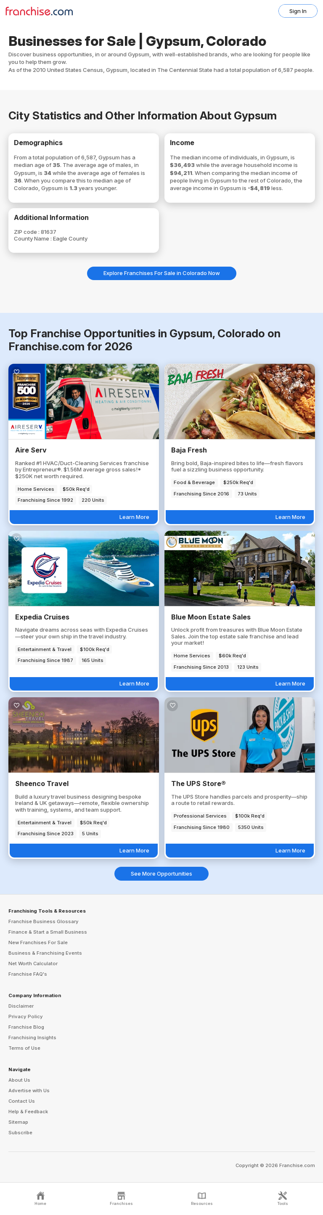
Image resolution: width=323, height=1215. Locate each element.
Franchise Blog (26, 1027)
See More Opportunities (161, 873)
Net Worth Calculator (33, 963)
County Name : (33, 238)
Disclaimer (21, 1006)
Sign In (298, 11)
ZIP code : (27, 231)
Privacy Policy (25, 1016)
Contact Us (21, 1101)
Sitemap (18, 1122)
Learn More (134, 517)
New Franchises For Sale (38, 942)
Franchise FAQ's (27, 974)
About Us (19, 1080)
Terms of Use (24, 1048)
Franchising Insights (32, 1037)
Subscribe (20, 1133)
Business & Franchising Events (45, 953)
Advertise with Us (29, 1090)
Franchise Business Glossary (43, 921)
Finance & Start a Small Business (47, 932)
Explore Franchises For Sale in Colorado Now (161, 273)
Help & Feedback (28, 1111)
